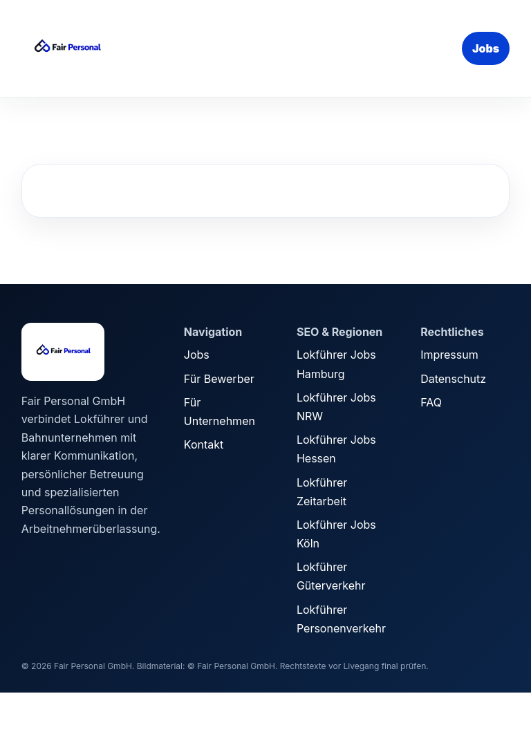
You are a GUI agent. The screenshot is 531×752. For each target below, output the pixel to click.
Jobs (485, 48)
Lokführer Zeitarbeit (322, 492)
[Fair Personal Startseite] (125, 48)
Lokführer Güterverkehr (331, 576)
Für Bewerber (219, 379)
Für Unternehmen (219, 411)
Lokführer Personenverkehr (341, 619)
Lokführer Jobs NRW (336, 407)
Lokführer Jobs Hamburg (336, 364)
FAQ (431, 402)
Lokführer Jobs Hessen (336, 449)
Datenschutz (453, 379)
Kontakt (203, 444)
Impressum (449, 354)
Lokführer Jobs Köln (336, 534)
